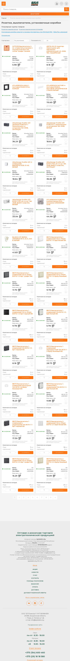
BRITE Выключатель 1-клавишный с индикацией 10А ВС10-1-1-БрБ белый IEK (56, 386)
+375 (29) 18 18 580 (35, 656)
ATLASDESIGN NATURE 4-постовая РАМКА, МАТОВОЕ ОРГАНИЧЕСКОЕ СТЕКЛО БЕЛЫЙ (56, 88)
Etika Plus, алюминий (60, 32)
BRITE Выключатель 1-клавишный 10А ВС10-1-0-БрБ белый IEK (56, 312)
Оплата (35, 587)
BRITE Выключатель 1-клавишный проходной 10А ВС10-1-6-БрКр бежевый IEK (21, 386)
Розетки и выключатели (10, 29)
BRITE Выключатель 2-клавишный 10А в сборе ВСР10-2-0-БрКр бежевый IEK (56, 461)
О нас (35, 575)
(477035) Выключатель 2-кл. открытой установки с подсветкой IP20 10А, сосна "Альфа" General (22, 49)
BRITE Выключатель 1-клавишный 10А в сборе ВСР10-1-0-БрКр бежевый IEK (56, 275)
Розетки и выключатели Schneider (31, 29)
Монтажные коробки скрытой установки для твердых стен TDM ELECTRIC (27, 32)
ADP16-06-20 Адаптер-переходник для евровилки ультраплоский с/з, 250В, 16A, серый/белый (56, 50)
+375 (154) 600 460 (35, 652)
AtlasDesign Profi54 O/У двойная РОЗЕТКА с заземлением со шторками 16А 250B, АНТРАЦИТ (21, 126)
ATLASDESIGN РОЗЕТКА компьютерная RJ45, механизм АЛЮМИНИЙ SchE (55, 202)
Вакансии (35, 584)
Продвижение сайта (35, 625)
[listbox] (21, 40)
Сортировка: (6, 40)
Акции (35, 569)
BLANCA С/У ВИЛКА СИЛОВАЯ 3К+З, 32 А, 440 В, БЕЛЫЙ (22, 238)
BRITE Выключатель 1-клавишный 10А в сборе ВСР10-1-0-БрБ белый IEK (56, 238)
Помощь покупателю (35, 581)
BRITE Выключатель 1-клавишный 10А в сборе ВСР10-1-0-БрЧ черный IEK (22, 312)
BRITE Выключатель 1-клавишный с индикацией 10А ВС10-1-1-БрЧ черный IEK (22, 424)
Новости (35, 572)
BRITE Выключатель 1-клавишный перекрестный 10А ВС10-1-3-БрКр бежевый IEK (56, 349)
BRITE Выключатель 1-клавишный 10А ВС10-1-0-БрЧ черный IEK (22, 348)
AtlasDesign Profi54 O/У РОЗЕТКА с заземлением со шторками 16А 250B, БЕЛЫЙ (56, 125)
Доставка (35, 590)
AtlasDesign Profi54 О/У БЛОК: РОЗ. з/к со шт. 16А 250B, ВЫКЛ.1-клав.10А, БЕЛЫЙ (22, 202)
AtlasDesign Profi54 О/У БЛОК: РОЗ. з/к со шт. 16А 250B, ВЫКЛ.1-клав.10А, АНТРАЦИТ (56, 164)
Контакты (35, 578)
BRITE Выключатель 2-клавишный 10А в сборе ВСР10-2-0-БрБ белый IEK (56, 423)
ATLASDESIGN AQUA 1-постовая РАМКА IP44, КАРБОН (21, 87)
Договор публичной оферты (35, 592)
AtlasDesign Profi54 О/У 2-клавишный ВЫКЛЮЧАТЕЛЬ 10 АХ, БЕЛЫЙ (22, 164)
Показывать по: (36, 40)
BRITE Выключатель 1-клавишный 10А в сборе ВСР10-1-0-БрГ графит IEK (22, 274)
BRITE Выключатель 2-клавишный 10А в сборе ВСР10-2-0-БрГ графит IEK (22, 460)
